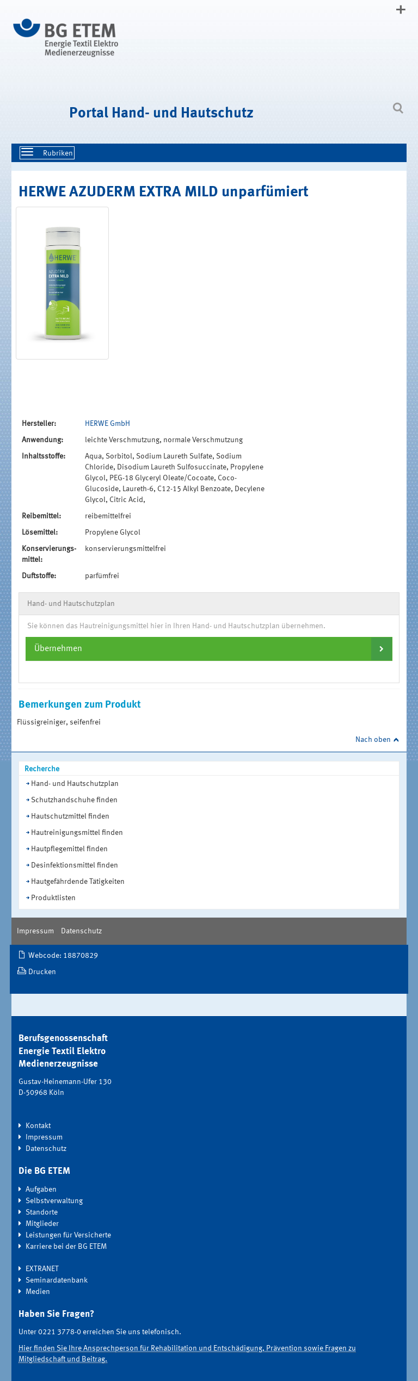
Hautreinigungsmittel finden (77, 833)
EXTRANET (42, 1269)
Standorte (42, 1212)
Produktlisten (53, 898)
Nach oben (373, 740)
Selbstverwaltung (54, 1201)
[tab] (209, 648)
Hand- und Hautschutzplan (75, 784)
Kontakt (38, 1126)
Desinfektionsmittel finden (74, 865)
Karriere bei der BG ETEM (66, 1246)
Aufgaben (41, 1189)
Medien (38, 1292)
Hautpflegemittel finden (69, 849)
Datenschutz (81, 931)
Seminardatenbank (57, 1280)
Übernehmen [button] (58, 649)
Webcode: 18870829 (63, 955)
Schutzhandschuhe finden (74, 800)
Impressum (35, 931)
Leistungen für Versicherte (68, 1235)
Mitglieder (42, 1224)
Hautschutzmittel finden (70, 816)
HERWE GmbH (107, 424)
